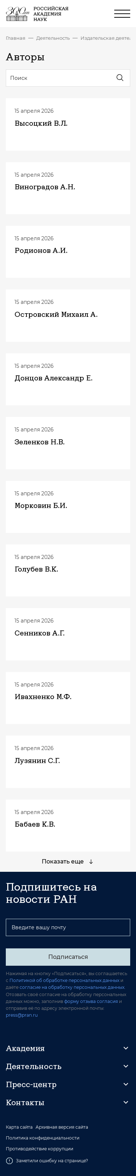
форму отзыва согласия (91, 1001)
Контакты (25, 1102)
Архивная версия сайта (62, 1127)
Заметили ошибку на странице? (47, 1160)
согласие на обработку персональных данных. (72, 987)
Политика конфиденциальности (42, 1138)
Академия (25, 1048)
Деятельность (53, 38)
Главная (15, 38)
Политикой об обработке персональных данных (64, 980)
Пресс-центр (31, 1084)
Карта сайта (19, 1127)
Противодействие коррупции (39, 1148)
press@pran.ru (22, 1015)
